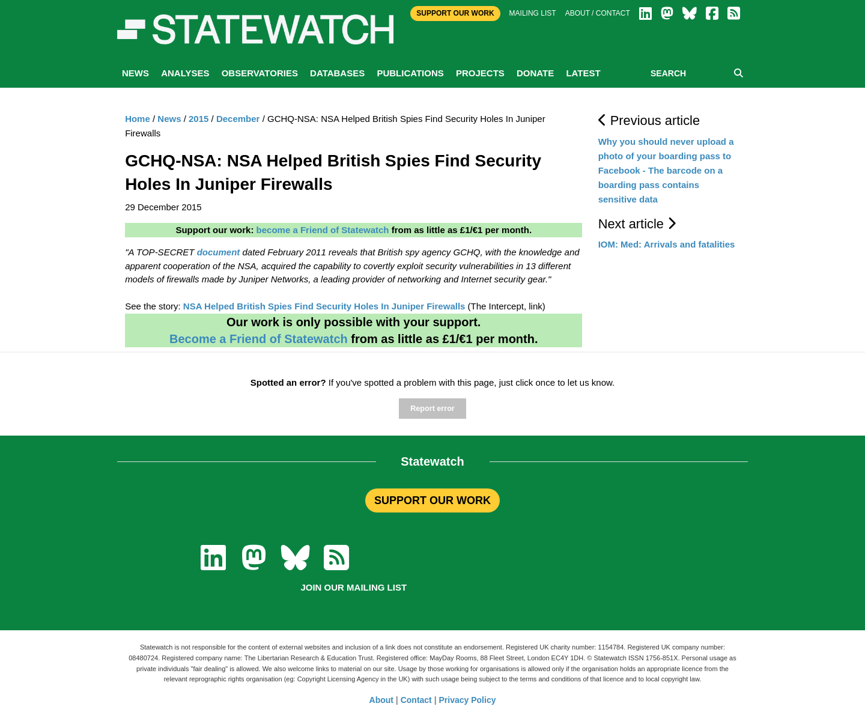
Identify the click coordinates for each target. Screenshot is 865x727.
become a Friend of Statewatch (322, 230)
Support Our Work (455, 13)
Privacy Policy (467, 700)
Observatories (260, 73)
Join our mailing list (353, 587)
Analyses (185, 73)
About (381, 700)
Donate (535, 73)
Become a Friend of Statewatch (258, 338)
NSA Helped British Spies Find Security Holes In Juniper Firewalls (324, 306)
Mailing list (532, 13)
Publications (410, 73)
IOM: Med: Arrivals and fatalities (666, 244)
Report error (432, 408)
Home (137, 119)
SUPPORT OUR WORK (432, 500)
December (238, 119)
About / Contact (597, 13)
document (218, 252)
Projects (480, 73)
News (135, 73)
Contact (416, 700)
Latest (583, 73)
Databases (337, 73)
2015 (198, 119)
